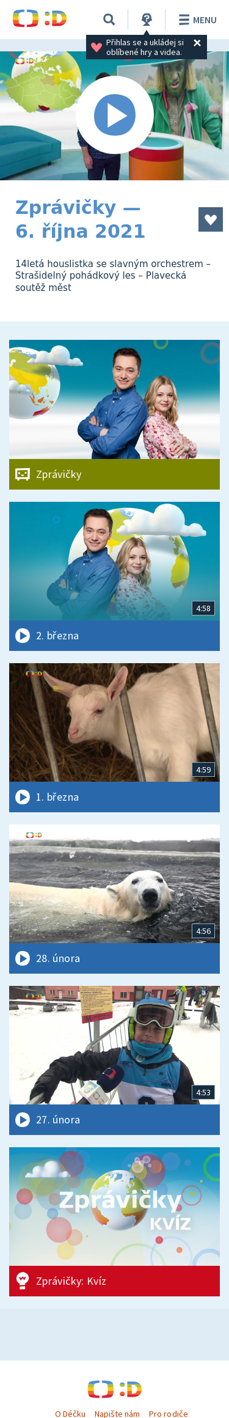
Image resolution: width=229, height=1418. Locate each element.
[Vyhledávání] (109, 19)
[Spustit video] (114, 115)
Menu (196, 19)
